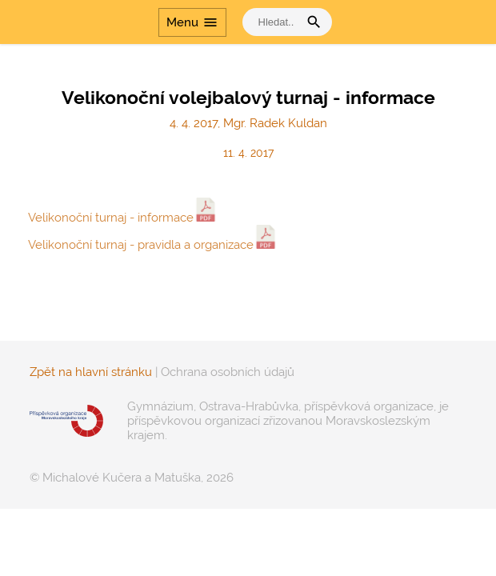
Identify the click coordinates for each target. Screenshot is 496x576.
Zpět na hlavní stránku (91, 372)
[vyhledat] (274, 22)
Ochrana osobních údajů (227, 372)
